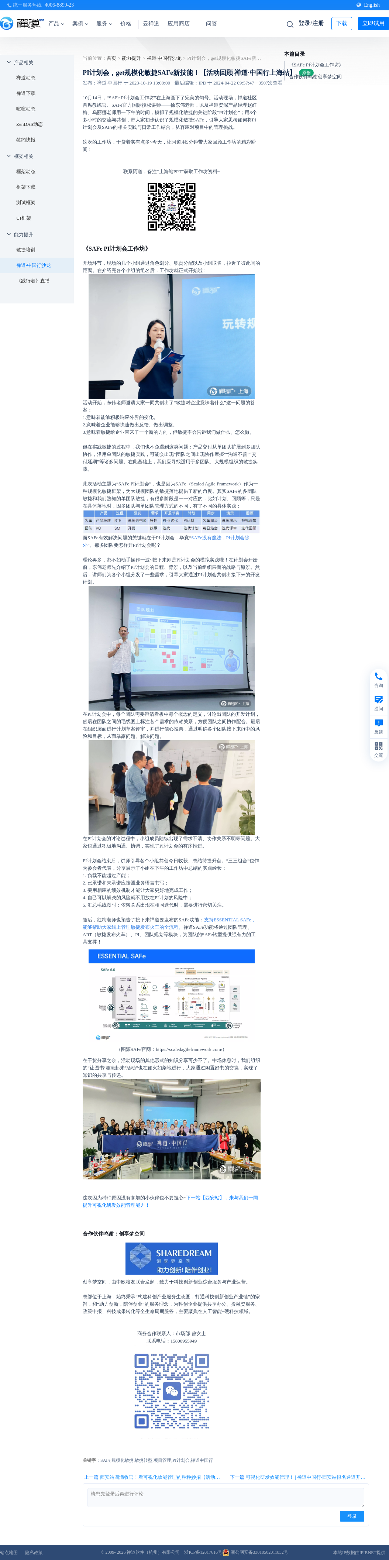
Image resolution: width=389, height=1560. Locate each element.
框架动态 (25, 171)
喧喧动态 (25, 108)
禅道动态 (25, 77)
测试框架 (25, 202)
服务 (104, 24)
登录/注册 (311, 23)
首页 (111, 58)
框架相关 (23, 156)
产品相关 (23, 62)
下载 (341, 23)
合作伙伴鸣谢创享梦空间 (315, 76)
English (368, 5)
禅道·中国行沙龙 (33, 265)
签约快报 (25, 139)
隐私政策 (34, 1552)
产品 (56, 24)
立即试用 (373, 23)
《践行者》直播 (33, 281)
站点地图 (9, 1552)
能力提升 (23, 234)
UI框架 (23, 218)
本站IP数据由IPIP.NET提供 (359, 1552)
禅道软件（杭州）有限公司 (153, 1552)
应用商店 (179, 24)
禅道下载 (25, 93)
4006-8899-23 (59, 5)
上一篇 (153, 1477)
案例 (80, 24)
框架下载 (25, 187)
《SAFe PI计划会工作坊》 (316, 65)
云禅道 (151, 24)
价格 (125, 24)
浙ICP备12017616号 (203, 1552)
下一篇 (299, 1477)
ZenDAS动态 (29, 124)
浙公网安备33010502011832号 (255, 1552)
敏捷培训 (25, 249)
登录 (352, 1516)
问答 (211, 24)
